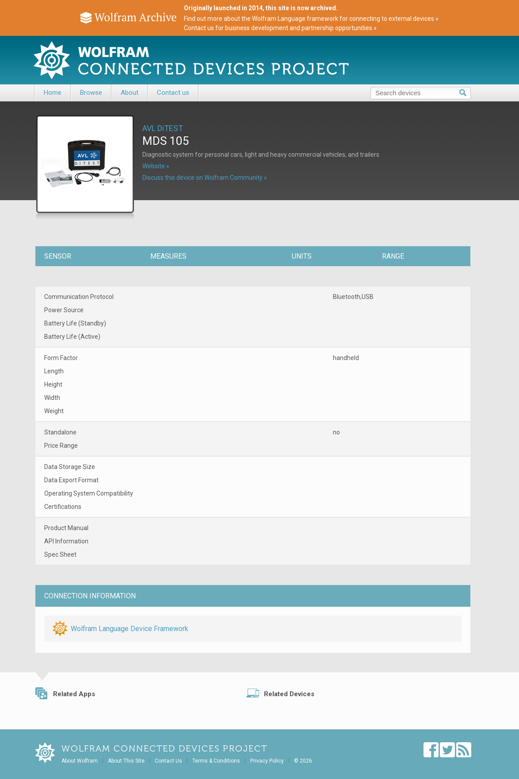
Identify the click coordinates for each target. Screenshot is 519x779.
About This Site (126, 761)
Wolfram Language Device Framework (129, 628)
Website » (155, 166)
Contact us (173, 93)
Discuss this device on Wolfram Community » (204, 177)
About (129, 93)
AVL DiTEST (162, 128)
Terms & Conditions (216, 761)
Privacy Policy (267, 761)
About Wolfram (79, 761)
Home (52, 93)
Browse (91, 93)
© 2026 (303, 761)
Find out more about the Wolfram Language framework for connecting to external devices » (311, 18)
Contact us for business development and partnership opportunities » (280, 27)
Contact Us (168, 761)
